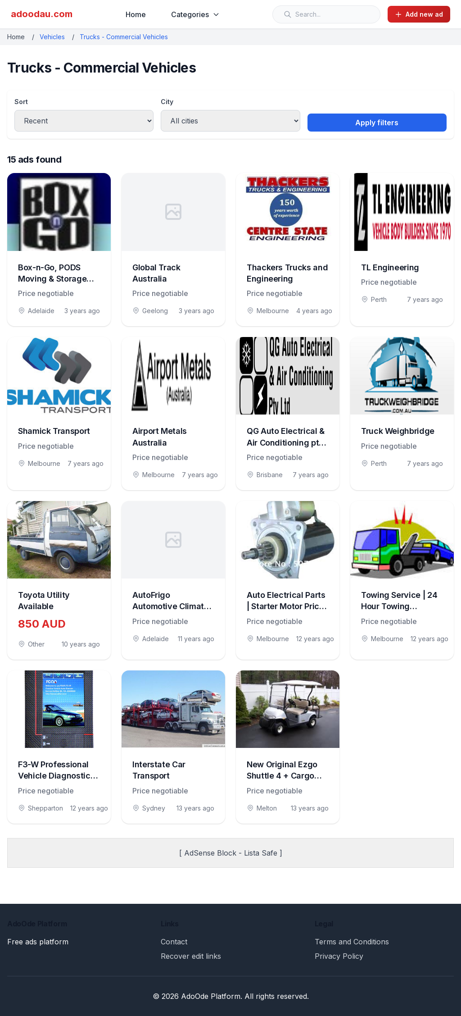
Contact (174, 941)
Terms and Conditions (352, 941)
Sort (21, 101)
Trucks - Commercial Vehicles (124, 37)
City (167, 101)
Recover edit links (191, 956)
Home (136, 14)
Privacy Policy (339, 956)
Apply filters (376, 122)
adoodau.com (41, 14)
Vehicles (52, 37)
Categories (195, 14)
